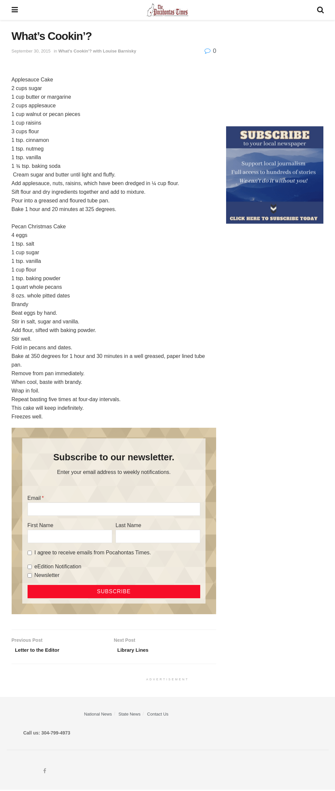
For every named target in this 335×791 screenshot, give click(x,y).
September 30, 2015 (31, 51)
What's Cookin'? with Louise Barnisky (97, 51)
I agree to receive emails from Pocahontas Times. (93, 552)
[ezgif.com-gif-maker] (274, 174)
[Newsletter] (30, 575)
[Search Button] (320, 10)
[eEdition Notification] (30, 567)
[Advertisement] (274, 71)
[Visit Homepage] (167, 10)
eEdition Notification (58, 566)
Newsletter (47, 575)
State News (129, 715)
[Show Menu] (15, 10)
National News (98, 715)
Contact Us (157, 715)
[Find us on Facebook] (44, 773)
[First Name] (70, 536)
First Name (40, 525)
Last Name (128, 525)
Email (34, 498)
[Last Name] (158, 536)
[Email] (114, 509)
